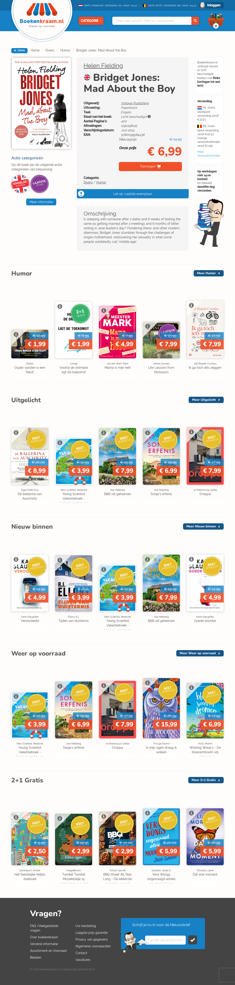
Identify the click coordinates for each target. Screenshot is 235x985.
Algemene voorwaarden (93, 946)
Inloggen (213, 5)
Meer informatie (41, 202)
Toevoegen (148, 166)
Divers (49, 50)
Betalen (35, 957)
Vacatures (82, 960)
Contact (81, 953)
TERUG (19, 50)
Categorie (91, 21)
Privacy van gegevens (91, 939)
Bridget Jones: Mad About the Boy (101, 50)
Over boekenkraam (44, 937)
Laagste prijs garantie (91, 932)
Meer (206, 273)
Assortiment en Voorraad (48, 951)
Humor (65, 50)
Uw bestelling (85, 926)
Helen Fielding (103, 65)
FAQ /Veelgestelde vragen (44, 928)
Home (35, 50)
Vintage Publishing (135, 103)
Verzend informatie (44, 944)
